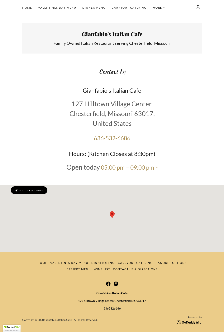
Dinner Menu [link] (94, 7)
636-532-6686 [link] (112, 138)
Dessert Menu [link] (78, 269)
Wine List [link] (102, 269)
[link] (112, 35)
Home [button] (42, 262)
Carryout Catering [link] (129, 7)
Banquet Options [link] (171, 262)
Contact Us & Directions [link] (135, 269)
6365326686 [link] (112, 308)
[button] (159, 6)
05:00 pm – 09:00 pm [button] (127, 167)
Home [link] (27, 7)
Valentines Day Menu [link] (57, 7)
